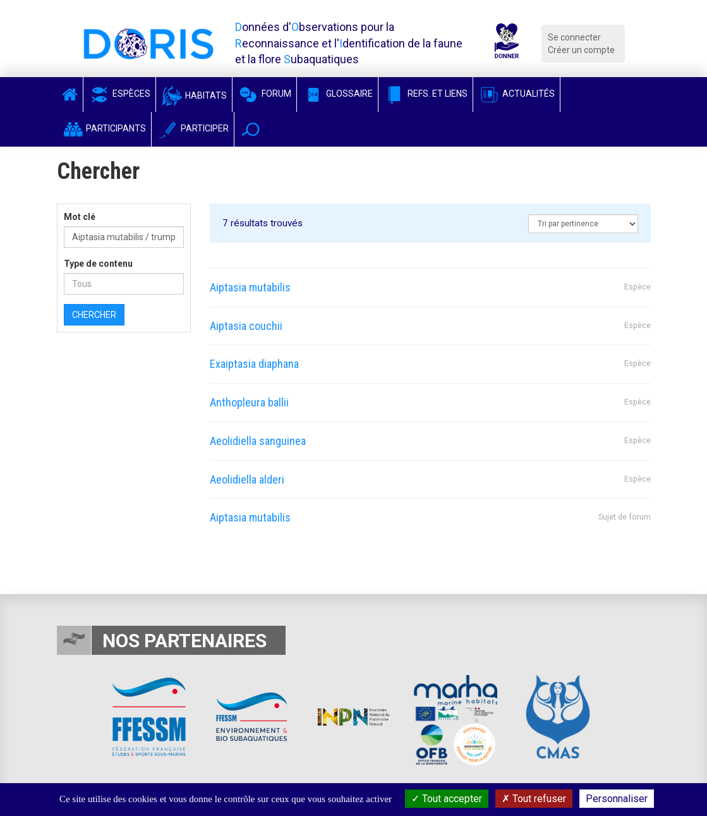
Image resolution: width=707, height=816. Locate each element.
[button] (250, 129)
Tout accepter (446, 799)
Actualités (516, 93)
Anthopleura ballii (249, 402)
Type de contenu (98, 264)
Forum (264, 93)
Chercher (94, 315)
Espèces (119, 93)
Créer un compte (581, 50)
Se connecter (574, 37)
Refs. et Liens (426, 93)
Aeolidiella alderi (247, 479)
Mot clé (79, 217)
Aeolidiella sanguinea (258, 441)
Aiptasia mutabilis (250, 287)
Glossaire (337, 93)
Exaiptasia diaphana (254, 363)
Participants (104, 128)
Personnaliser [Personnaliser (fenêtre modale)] (617, 799)
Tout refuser (534, 799)
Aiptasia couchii (246, 325)
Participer (193, 128)
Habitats (194, 95)
